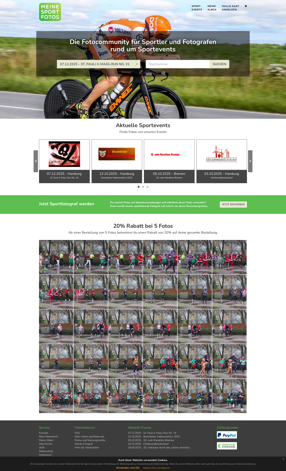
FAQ (77, 433)
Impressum (45, 455)
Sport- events (197, 8)
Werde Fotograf (84, 444)
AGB (41, 447)
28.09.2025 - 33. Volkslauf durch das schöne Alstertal (159, 447)
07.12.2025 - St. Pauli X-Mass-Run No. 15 (152, 433)
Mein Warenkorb (48, 436)
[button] (98, 64)
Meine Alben (212, 8)
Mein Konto (45, 444)
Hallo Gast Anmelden (230, 8)
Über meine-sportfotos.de (89, 436)
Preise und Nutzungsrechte (90, 440)
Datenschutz (46, 451)
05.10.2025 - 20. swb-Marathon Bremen (151, 440)
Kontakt (43, 433)
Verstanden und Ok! (127, 468)
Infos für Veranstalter (87, 447)
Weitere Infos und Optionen (156, 467)
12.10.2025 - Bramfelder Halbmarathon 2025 (154, 436)
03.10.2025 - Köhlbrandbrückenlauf (148, 444)
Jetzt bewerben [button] (233, 204)
